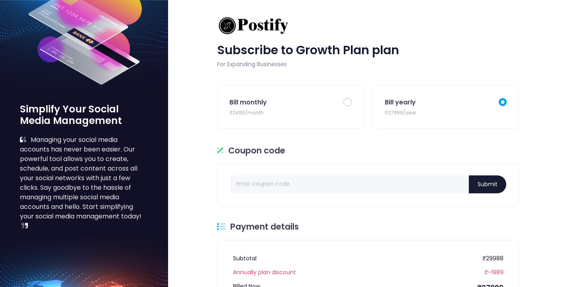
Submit (487, 184)
